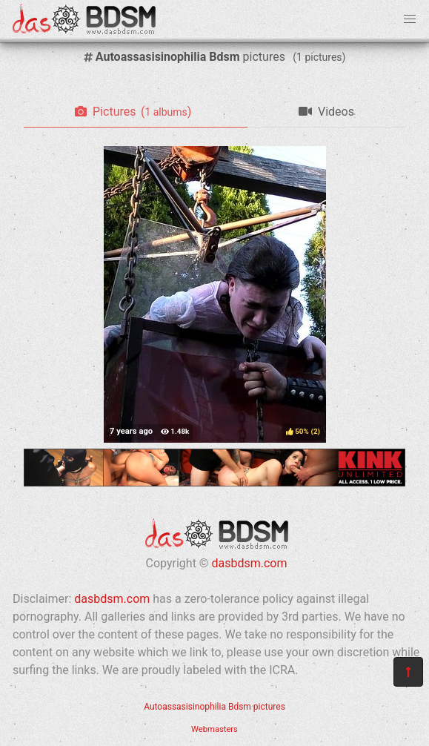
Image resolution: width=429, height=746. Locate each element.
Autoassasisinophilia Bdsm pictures (214, 707)
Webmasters (214, 729)
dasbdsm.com (249, 563)
